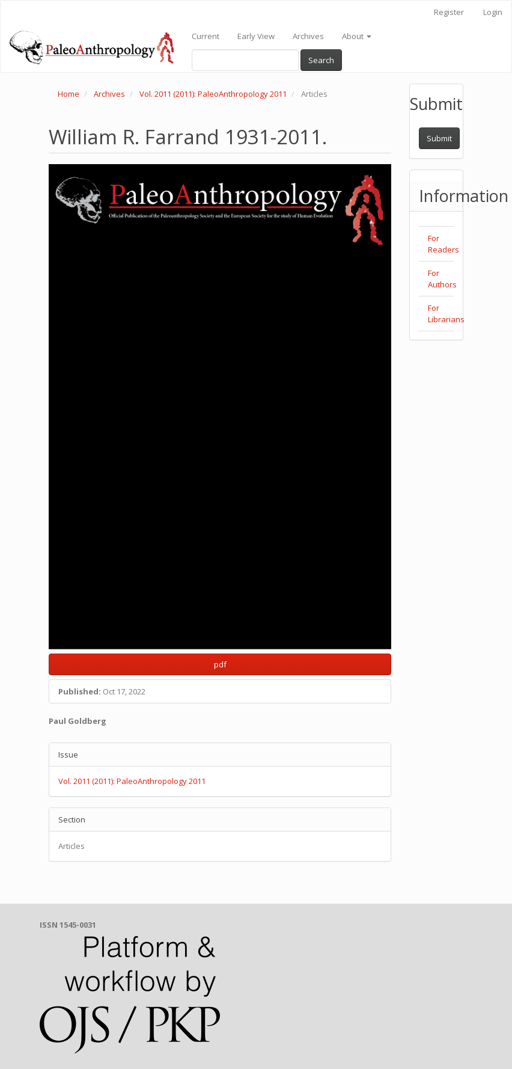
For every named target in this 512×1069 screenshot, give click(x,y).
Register (449, 12)
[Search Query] (245, 60)
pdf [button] (220, 664)
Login (492, 12)
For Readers (443, 244)
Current (205, 36)
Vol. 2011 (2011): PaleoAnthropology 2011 (213, 93)
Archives (308, 36)
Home (68, 93)
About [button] (356, 36)
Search (321, 60)
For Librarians (446, 313)
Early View (256, 36)
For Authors (442, 279)
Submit (439, 138)
